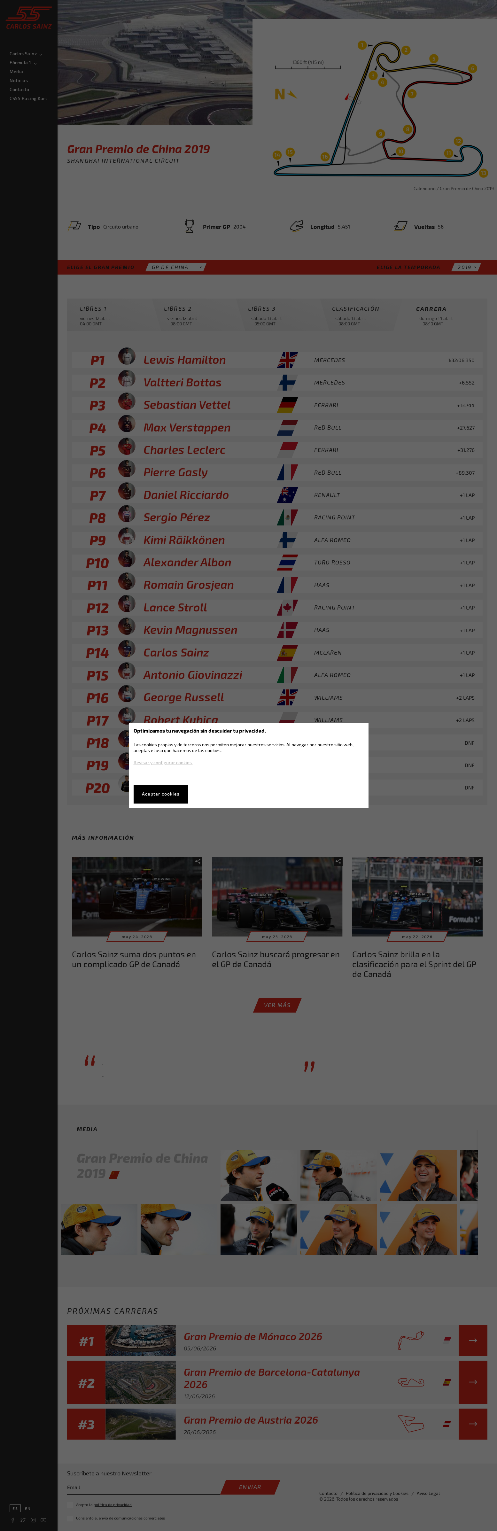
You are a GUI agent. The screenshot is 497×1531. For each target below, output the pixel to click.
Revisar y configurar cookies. (163, 762)
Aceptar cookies (161, 794)
